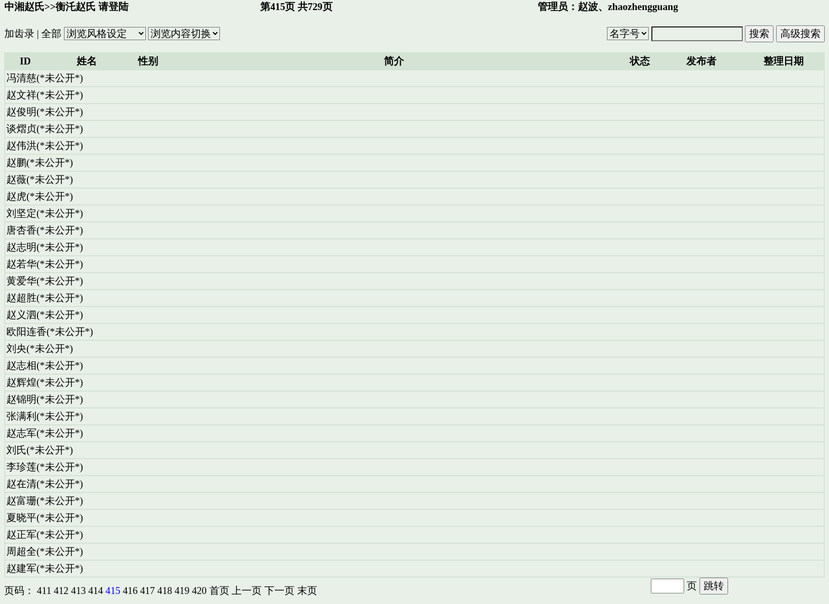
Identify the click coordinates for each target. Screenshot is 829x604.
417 (147, 590)
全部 (51, 33)
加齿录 (19, 33)
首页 (219, 590)
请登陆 (113, 6)
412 (61, 590)
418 (165, 590)
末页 (307, 590)
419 (181, 590)
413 (78, 590)
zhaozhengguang (643, 6)
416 (130, 590)
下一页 (279, 590)
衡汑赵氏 (76, 6)
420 (199, 590)
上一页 (247, 590)
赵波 (588, 6)
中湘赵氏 (24, 6)
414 (95, 590)
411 (44, 590)
